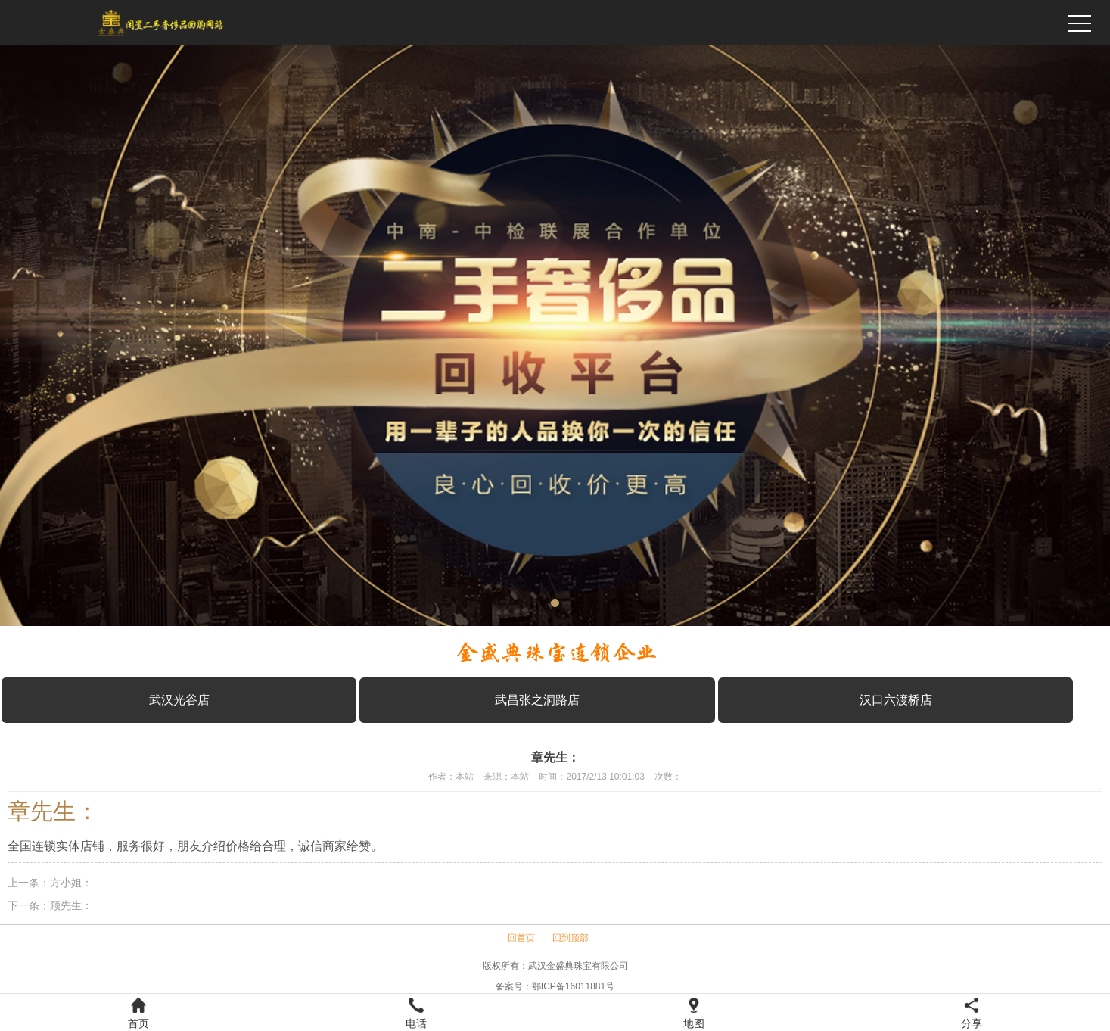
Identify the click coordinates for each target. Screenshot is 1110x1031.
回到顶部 (570, 938)
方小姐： (71, 883)
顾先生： (71, 905)
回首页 (521, 938)
